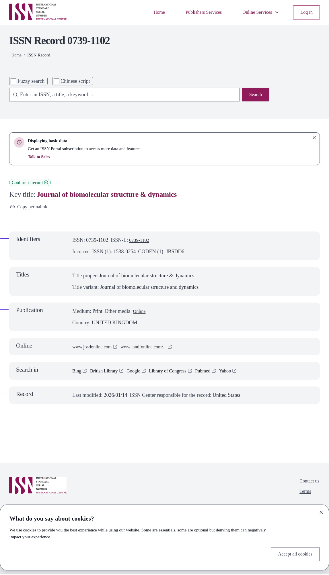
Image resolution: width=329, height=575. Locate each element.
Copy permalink (30, 207)
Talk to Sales (39, 156)
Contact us (308, 482)
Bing (77, 372)
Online (140, 312)
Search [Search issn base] (255, 95)
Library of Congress (175, 372)
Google (138, 372)
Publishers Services (197, 12)
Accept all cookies (293, 553)
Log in (306, 12)
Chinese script (75, 81)
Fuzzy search (30, 81)
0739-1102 (140, 241)
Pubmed (213, 372)
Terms (303, 494)
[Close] (321, 511)
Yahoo (237, 372)
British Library (106, 372)
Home (150, 12)
